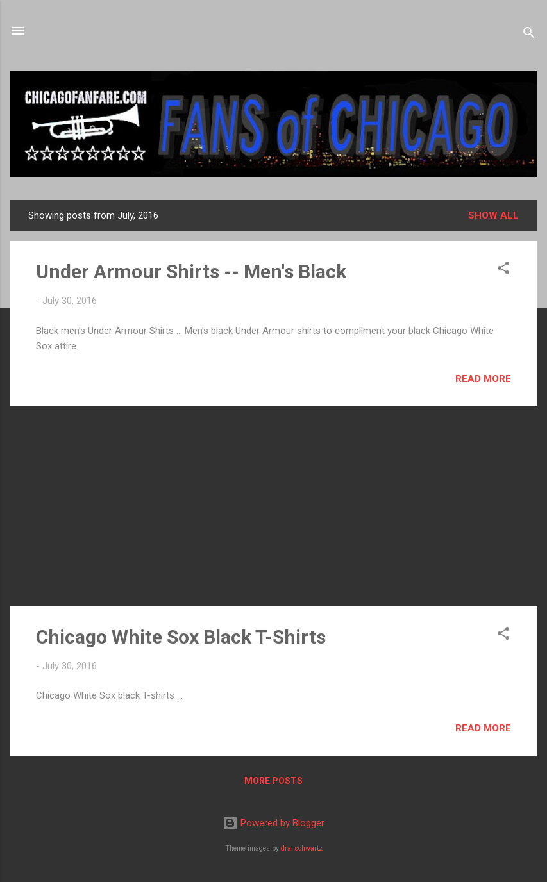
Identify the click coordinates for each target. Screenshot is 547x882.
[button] (503, 270)
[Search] (529, 34)
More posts (273, 781)
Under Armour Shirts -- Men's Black (191, 271)
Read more (483, 379)
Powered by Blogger (273, 823)
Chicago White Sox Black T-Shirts (181, 637)
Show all (493, 215)
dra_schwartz (302, 848)
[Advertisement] (273, 506)
